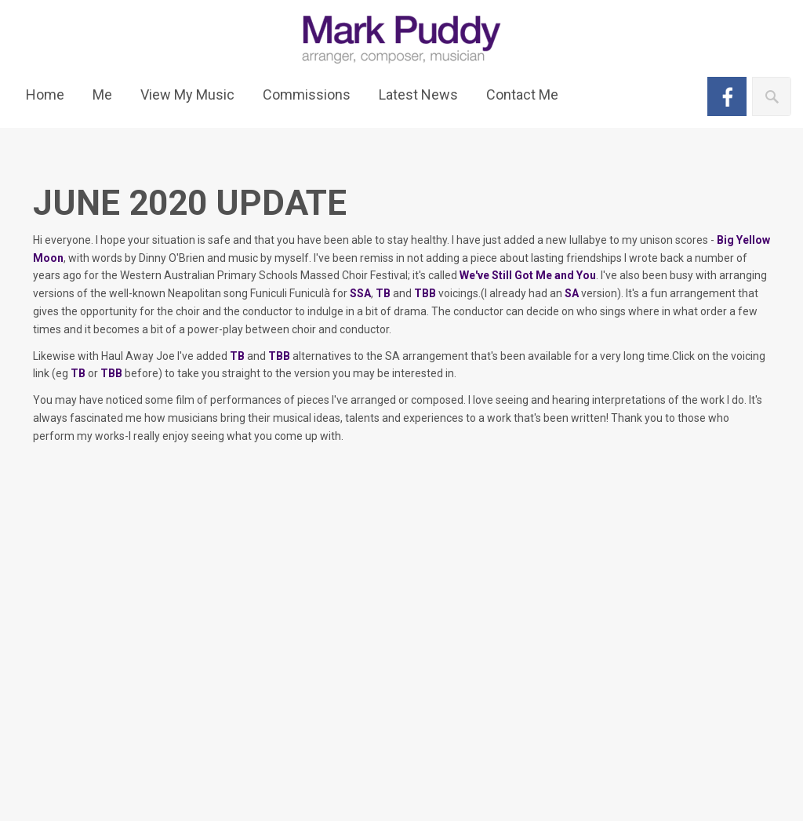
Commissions (307, 94)
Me (102, 94)
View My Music (187, 94)
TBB (425, 293)
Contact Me (522, 94)
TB (383, 293)
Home (45, 94)
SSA (360, 293)
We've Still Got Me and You (528, 275)
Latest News (418, 94)
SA (572, 293)
